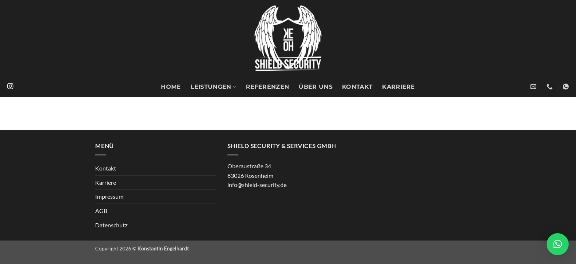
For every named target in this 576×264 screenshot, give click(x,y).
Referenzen (267, 86)
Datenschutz (111, 224)
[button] (558, 244)
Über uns (315, 86)
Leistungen (214, 87)
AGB (101, 210)
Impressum (109, 196)
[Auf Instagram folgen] (10, 86)
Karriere (398, 86)
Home (171, 86)
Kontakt (357, 86)
